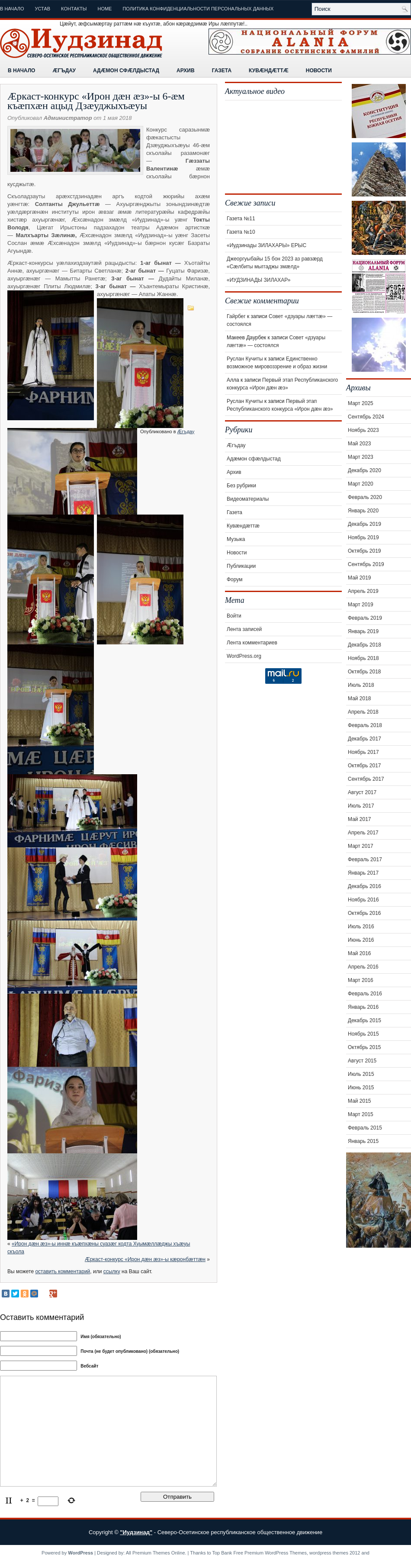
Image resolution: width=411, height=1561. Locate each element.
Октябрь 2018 (364, 672)
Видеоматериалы (248, 499)
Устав (43, 8)
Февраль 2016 (365, 994)
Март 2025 (360, 403)
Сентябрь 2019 (366, 564)
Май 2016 (359, 953)
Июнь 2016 (361, 940)
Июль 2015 (361, 1074)
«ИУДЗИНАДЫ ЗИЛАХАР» (258, 280)
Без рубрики (241, 486)
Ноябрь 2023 (363, 430)
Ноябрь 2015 (363, 1034)
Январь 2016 (363, 1007)
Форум (234, 579)
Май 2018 (359, 698)
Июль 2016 (361, 927)
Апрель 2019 (363, 591)
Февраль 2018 (365, 725)
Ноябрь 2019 (363, 537)
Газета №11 (241, 219)
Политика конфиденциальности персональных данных (197, 8)
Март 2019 (360, 605)
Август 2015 (362, 1061)
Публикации (241, 566)
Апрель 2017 (363, 833)
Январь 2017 (363, 873)
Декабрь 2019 (364, 524)
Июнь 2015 (361, 1088)
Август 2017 (362, 792)
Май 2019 (359, 578)
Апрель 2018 (363, 712)
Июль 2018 (361, 685)
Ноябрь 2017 (363, 752)
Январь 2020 (363, 511)
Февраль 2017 (365, 859)
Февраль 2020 (365, 497)
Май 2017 (359, 819)
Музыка (236, 539)
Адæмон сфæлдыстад (126, 71)
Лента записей (244, 629)
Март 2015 (360, 1114)
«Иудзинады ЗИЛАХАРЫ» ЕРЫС (266, 245)
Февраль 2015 (365, 1128)
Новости (319, 71)
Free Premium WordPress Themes (270, 1552)
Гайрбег (236, 316)
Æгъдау (63, 71)
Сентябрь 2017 (366, 779)
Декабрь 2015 (364, 1020)
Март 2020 (360, 484)
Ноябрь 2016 (363, 900)
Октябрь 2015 (364, 1047)
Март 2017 (360, 846)
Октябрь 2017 (364, 766)
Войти (234, 616)
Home (104, 8)
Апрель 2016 (363, 967)
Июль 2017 (361, 806)
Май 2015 (359, 1101)
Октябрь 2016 (364, 913)
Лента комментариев (252, 643)
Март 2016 (360, 980)
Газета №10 (241, 232)
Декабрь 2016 (364, 886)
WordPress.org (244, 656)
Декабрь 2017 (364, 739)
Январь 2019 (363, 631)
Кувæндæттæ (269, 71)
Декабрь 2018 (364, 645)
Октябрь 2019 (364, 551)
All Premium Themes (148, 1552)
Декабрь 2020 (364, 470)
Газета (221, 71)
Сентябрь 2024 (366, 417)
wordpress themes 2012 (334, 1552)
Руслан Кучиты (245, 359)
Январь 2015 (363, 1141)
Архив (186, 71)
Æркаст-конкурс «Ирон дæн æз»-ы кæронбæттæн (145, 1259)
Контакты (74, 8)
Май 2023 (359, 444)
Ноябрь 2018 (363, 658)
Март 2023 (360, 457)
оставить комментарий (62, 1271)
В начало (12, 8)
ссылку (111, 1271)
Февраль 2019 (365, 618)
